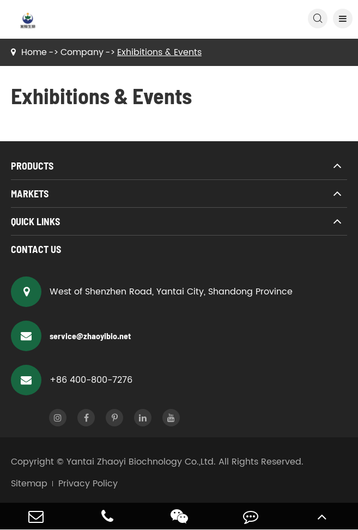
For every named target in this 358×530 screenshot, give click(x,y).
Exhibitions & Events (159, 52)
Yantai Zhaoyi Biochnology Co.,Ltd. (141, 462)
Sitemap (29, 484)
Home (34, 52)
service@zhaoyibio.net (71, 336)
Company (82, 52)
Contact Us (36, 249)
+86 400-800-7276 (71, 380)
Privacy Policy (88, 484)
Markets (29, 194)
